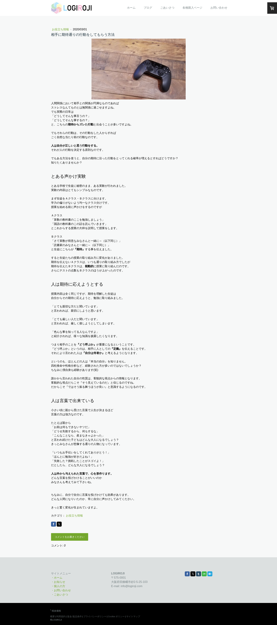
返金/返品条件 (74, 616)
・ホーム (56, 577)
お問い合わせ (218, 7)
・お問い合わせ (61, 590)
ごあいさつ (167, 7)
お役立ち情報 (61, 29)
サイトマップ (133, 616)
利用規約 (61, 616)
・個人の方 (58, 586)
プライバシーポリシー (94, 616)
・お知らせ (58, 581)
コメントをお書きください (69, 536)
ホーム (131, 7)
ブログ (148, 7)
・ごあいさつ (59, 594)
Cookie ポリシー (116, 616)
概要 (52, 616)
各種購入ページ (192, 7)
